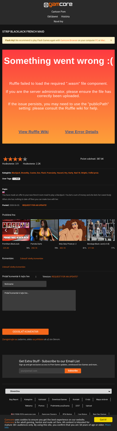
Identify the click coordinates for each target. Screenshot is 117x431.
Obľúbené (52, 16)
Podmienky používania (60, 406)
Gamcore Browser (69, 40)
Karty (70, 173)
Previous (5, 230)
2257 (78, 406)
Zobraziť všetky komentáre (31, 258)
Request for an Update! (34, 205)
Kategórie (28, 399)
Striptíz (84, 173)
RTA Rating (67, 414)
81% (84, 248)
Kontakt (76, 399)
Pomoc (41, 406)
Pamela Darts (36, 244)
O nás (87, 399)
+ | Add (16, 179)
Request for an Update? (65, 276)
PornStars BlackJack (10, 244)
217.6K (91, 248)
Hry (65, 173)
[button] (113, 158)
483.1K (63, 248)
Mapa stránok (102, 399)
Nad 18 (77, 173)
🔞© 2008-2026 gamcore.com (23, 414)
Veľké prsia (93, 173)
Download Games (59, 399)
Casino (33, 173)
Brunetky (25, 173)
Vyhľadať (42, 399)
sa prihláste (38, 339)
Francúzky (51, 173)
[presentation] (25, 320)
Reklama (28, 406)
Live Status (82, 414)
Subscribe (73, 370)
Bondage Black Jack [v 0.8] (98, 244)
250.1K (34, 248)
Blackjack (16, 173)
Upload (89, 406)
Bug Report (13, 399)
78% (28, 248)
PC (96, 40)
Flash (43, 173)
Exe (38, 173)
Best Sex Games (99, 414)
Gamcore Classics (49, 414)
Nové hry (58, 21)
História (65, 16)
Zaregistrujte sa (9, 339)
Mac (103, 40)
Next (111, 230)
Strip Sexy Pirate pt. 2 (67, 244)
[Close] (111, 40)
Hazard (60, 173)
